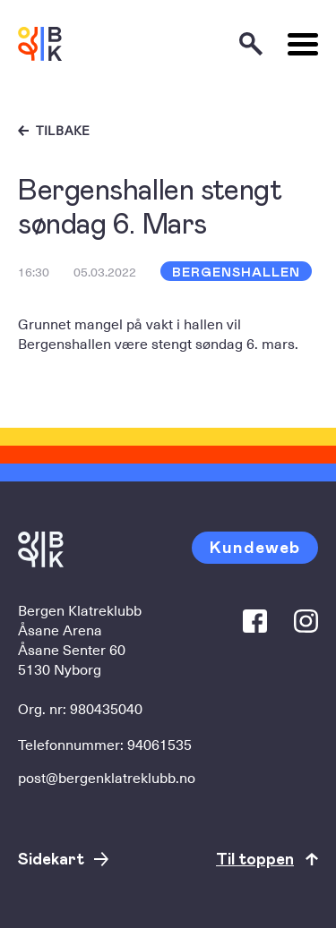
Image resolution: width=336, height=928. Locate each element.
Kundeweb (255, 546)
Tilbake (63, 131)
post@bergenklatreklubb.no (106, 777)
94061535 (159, 743)
